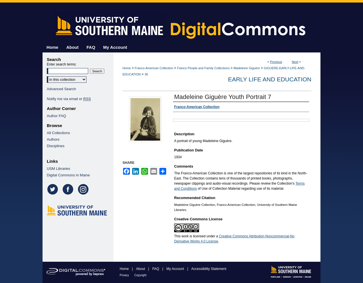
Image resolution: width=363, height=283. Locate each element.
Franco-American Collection (154, 68)
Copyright (140, 275)
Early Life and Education (269, 79)
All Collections (58, 133)
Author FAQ (56, 116)
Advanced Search (61, 89)
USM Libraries (58, 168)
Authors (53, 139)
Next (295, 62)
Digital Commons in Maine (68, 175)
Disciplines (55, 146)
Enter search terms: (62, 64)
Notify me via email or (69, 99)
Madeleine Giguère (246, 68)
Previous (276, 62)
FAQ (156, 269)
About (141, 269)
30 (146, 74)
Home (127, 68)
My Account (175, 269)
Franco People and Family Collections (203, 68)
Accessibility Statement (208, 269)
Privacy (125, 275)
